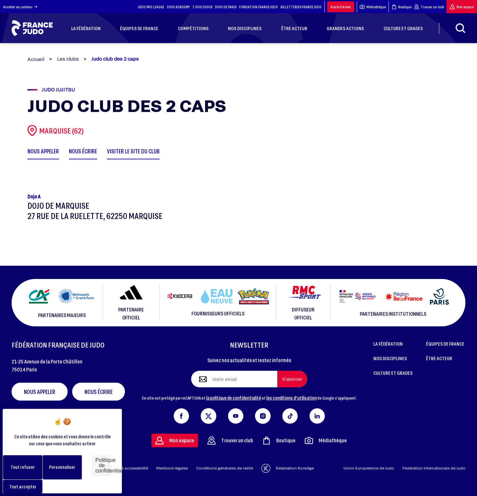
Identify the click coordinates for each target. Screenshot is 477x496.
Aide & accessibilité (129, 468)
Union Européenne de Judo (369, 468)
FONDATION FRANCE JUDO (258, 7)
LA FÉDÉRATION (388, 344)
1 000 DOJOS (202, 7)
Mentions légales (172, 468)
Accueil (35, 59)
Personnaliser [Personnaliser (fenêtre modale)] (62, 467)
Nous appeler (39, 391)
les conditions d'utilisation (291, 398)
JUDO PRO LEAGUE (151, 7)
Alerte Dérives (341, 7)
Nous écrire (98, 391)
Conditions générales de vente (224, 468)
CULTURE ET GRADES (393, 373)
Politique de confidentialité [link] (103, 465)
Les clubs (68, 59)
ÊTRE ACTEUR (439, 358)
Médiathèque (373, 6)
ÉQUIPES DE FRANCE (445, 344)
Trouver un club (429, 6)
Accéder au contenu (20, 6)
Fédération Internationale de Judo (433, 468)
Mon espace (462, 6)
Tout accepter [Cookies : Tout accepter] (22, 486)
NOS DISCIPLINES (390, 358)
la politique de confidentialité (233, 398)
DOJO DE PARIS (226, 7)
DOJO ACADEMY (178, 7)
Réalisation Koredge (287, 468)
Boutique (401, 6)
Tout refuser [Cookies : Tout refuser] (23, 467)
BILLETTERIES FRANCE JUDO (301, 7)
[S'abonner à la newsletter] (292, 379)
